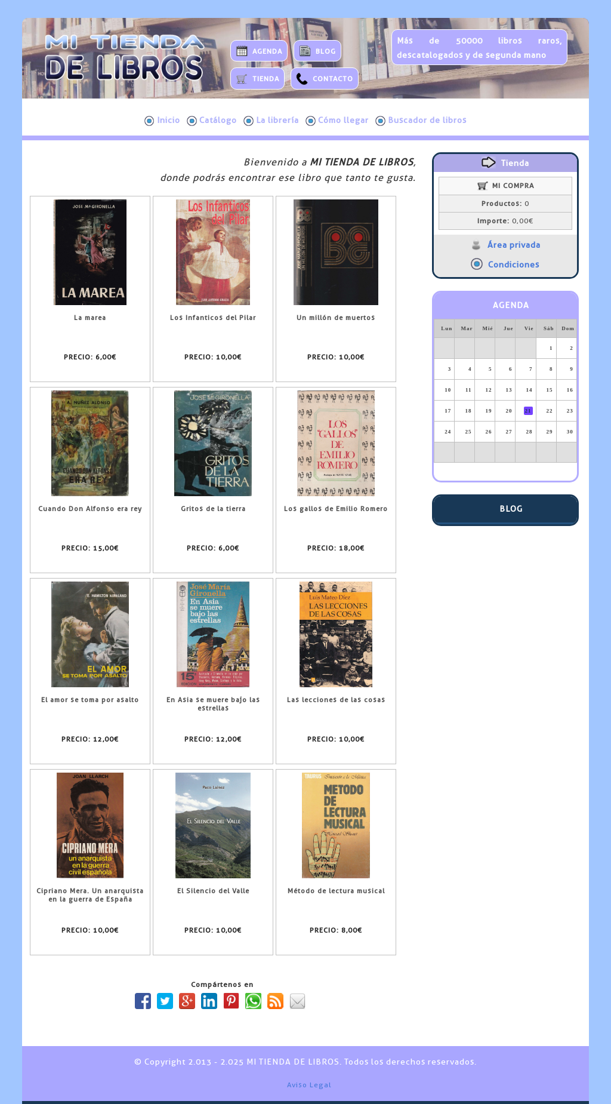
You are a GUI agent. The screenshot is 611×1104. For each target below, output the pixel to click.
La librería (271, 120)
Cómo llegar (337, 120)
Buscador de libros (421, 120)
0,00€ (505, 221)
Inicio (162, 120)
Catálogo (212, 120)
